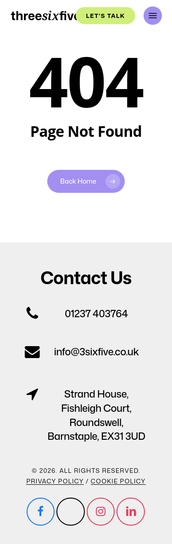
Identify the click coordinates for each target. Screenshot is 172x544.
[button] (153, 15)
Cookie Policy (118, 481)
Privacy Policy (54, 481)
